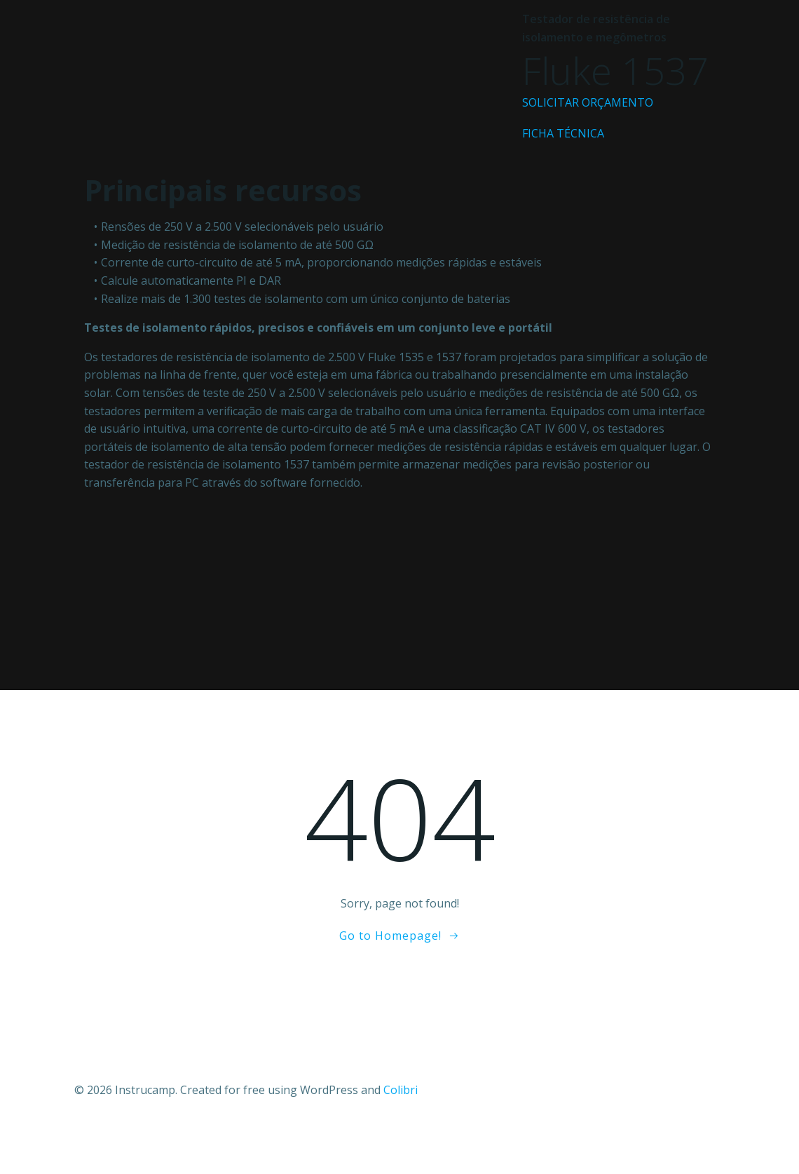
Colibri (400, 1090)
